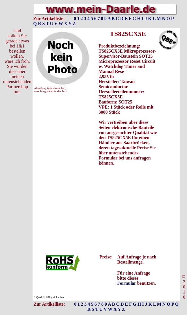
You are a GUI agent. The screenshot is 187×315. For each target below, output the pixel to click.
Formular (126, 283)
